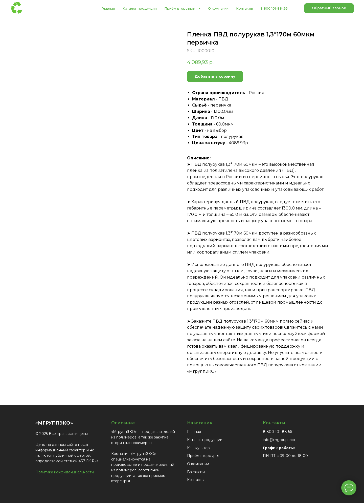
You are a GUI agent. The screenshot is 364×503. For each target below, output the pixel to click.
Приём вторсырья (203, 455)
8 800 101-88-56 (274, 8)
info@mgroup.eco (279, 439)
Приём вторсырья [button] (180, 8)
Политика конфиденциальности (64, 472)
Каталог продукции (140, 8)
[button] (329, 8)
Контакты (244, 8)
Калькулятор (198, 448)
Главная (108, 8)
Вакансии (196, 472)
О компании (218, 8)
